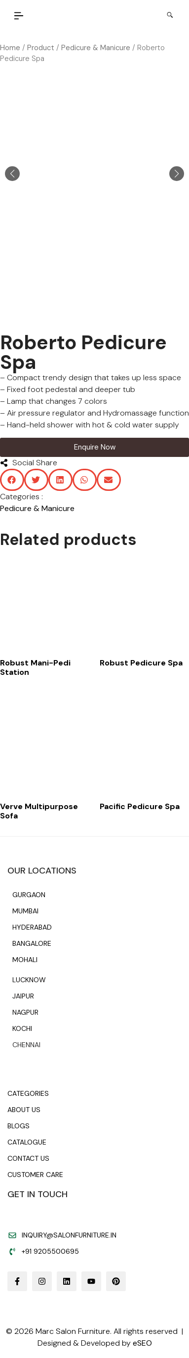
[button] (19, 16)
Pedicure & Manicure (95, 48)
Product (40, 48)
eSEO (142, 1343)
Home (10, 48)
